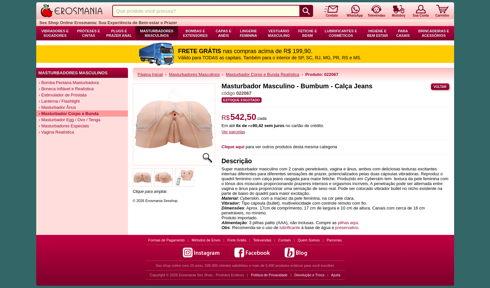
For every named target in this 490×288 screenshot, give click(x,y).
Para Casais (403, 33)
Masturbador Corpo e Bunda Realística (262, 74)
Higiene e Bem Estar (377, 33)
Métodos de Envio (206, 240)
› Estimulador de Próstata (63, 95)
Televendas (262, 240)
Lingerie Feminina (248, 33)
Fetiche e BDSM (307, 33)
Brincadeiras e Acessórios (433, 33)
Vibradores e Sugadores (55, 33)
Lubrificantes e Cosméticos (341, 33)
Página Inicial (150, 74)
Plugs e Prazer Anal (119, 33)
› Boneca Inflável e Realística (66, 88)
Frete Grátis (236, 240)
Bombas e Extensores (195, 33)
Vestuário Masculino (279, 33)
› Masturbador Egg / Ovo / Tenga (69, 119)
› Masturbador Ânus (57, 107)
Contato (284, 240)
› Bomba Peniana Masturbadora (69, 82)
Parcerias (334, 240)
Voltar (440, 87)
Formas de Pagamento (166, 240)
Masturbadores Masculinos (156, 33)
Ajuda (335, 275)
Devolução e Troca (309, 275)
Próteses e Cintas (88, 33)
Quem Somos (309, 240)
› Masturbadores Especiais (64, 125)
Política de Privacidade (269, 275)
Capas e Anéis (223, 33)
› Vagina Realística (56, 132)
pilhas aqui (348, 222)
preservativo (346, 227)
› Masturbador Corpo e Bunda (69, 113)
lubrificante (289, 227)
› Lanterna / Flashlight (59, 101)
